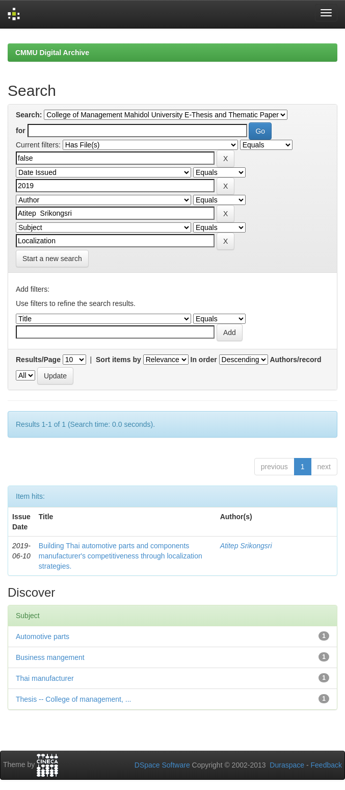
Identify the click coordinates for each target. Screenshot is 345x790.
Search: (29, 115)
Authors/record (295, 359)
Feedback (326, 765)
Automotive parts (42, 636)
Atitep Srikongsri (246, 546)
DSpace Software (162, 765)
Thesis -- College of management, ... (73, 699)
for (20, 130)
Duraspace (287, 765)
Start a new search (52, 258)
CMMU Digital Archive (52, 52)
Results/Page (38, 359)
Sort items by (118, 359)
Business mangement (50, 657)
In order (204, 359)
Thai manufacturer (45, 678)
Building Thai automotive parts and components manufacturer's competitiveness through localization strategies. (120, 556)
